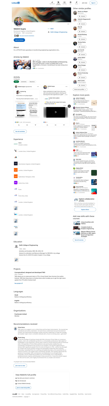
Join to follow (19, 40)
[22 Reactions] (76, 192)
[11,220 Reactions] (18, 122)
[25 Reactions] (45, 122)
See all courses (79, 240)
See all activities (20, 131)
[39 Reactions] (76, 147)
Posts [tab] (16, 81)
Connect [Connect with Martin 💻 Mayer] (82, 16)
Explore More (85, 209)
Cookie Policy (65, 394)
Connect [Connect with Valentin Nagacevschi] (82, 24)
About (23, 394)
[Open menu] (68, 24)
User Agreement (35, 394)
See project (19, 283)
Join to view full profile (23, 388)
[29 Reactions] (76, 183)
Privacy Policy (43, 394)
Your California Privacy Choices (54, 394)
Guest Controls (88, 394)
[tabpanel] (41, 105)
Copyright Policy (73, 394)
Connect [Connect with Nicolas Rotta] (82, 47)
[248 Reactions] (76, 129)
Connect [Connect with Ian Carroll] (82, 54)
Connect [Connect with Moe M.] (82, 31)
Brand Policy (80, 394)
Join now (84, 3)
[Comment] (27, 125)
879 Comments (27, 122)
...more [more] (36, 99)
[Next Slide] (69, 106)
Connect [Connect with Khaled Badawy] (82, 39)
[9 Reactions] (76, 138)
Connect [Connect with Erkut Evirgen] (82, 70)
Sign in (93, 3)
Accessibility (28, 394)
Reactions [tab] (32, 81)
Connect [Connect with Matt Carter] (82, 85)
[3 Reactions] (75, 165)
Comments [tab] (23, 81)
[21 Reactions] (76, 104)
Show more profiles (80, 89)
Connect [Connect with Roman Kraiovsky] (82, 77)
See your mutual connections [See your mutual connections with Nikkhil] (27, 35)
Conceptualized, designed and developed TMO (30, 272)
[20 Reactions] (76, 120)
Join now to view (20, 365)
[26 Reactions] (76, 156)
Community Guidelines (17, 396)
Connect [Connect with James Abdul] (82, 62)
